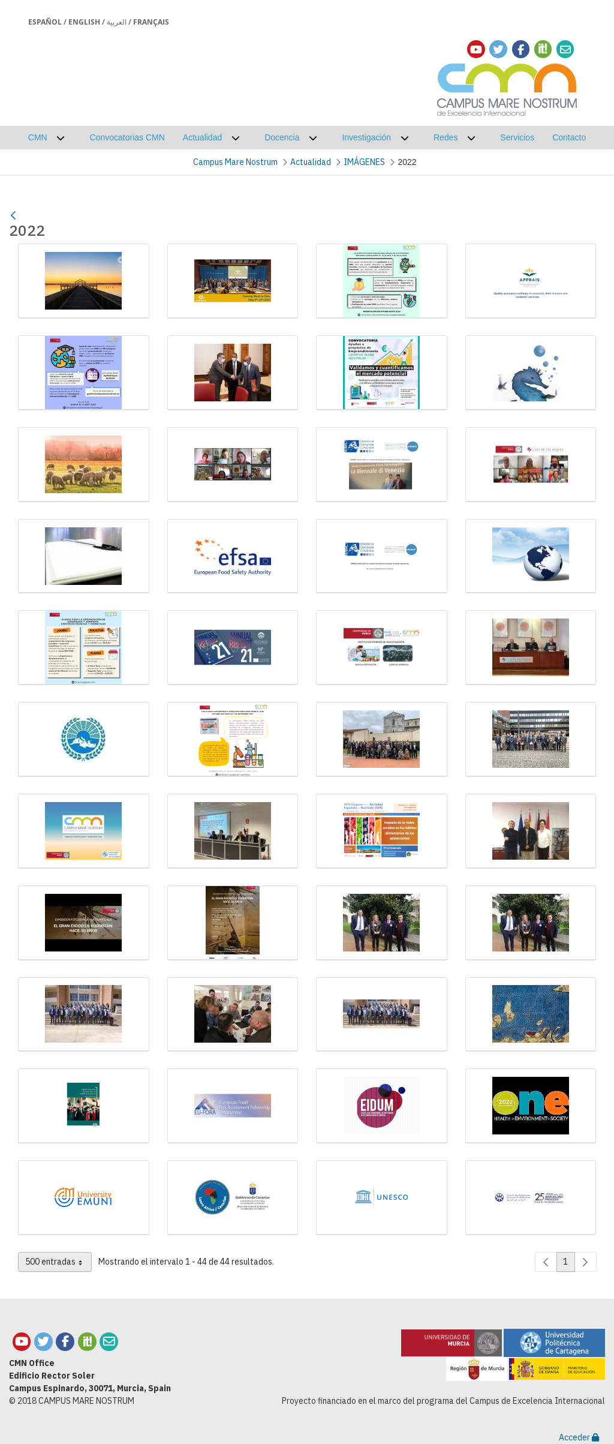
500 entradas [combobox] (58, 1264)
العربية (117, 22)
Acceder (579, 1437)
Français (151, 22)
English (84, 22)
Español (45, 22)
